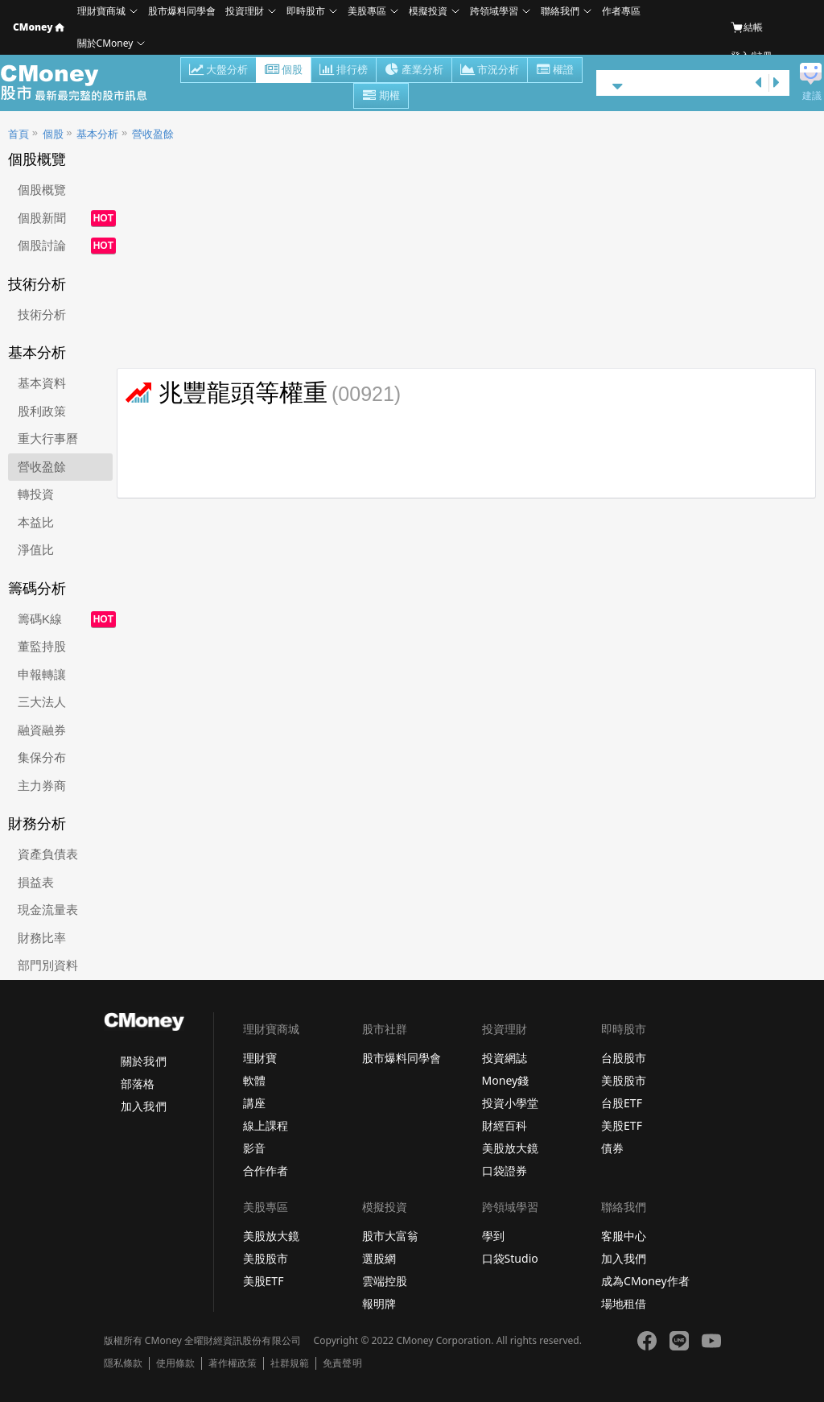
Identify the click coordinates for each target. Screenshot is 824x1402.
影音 (254, 1148)
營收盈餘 (153, 134)
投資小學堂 (510, 1102)
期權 (381, 96)
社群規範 (289, 1363)
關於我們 (143, 1061)
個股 (284, 71)
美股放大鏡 (510, 1148)
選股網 (379, 1258)
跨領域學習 (494, 11)
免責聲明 (342, 1363)
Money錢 (505, 1080)
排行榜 (343, 71)
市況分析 (489, 71)
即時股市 (305, 11)
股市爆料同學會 (182, 11)
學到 (493, 1235)
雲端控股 (384, 1280)
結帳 (747, 27)
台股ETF (621, 1102)
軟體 (254, 1080)
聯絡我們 (560, 11)
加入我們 (143, 1106)
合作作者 (265, 1170)
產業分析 (414, 71)
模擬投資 (428, 11)
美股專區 (367, 11)
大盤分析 (218, 71)
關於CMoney (105, 43)
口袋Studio (510, 1258)
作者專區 (621, 11)
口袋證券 (504, 1170)
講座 (254, 1102)
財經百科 (504, 1125)
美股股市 (623, 1080)
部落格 (137, 1083)
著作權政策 (232, 1363)
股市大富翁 (390, 1235)
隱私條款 (123, 1363)
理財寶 (260, 1057)
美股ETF (621, 1125)
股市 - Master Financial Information (82, 83)
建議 (812, 95)
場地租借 (623, 1303)
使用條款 (175, 1363)
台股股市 (623, 1057)
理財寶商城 (101, 11)
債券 (612, 1148)
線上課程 (265, 1125)
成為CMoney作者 (645, 1280)
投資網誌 (504, 1057)
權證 (555, 71)
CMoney (38, 27)
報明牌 (379, 1303)
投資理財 (244, 11)
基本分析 (97, 134)
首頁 (18, 134)
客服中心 (623, 1235)
